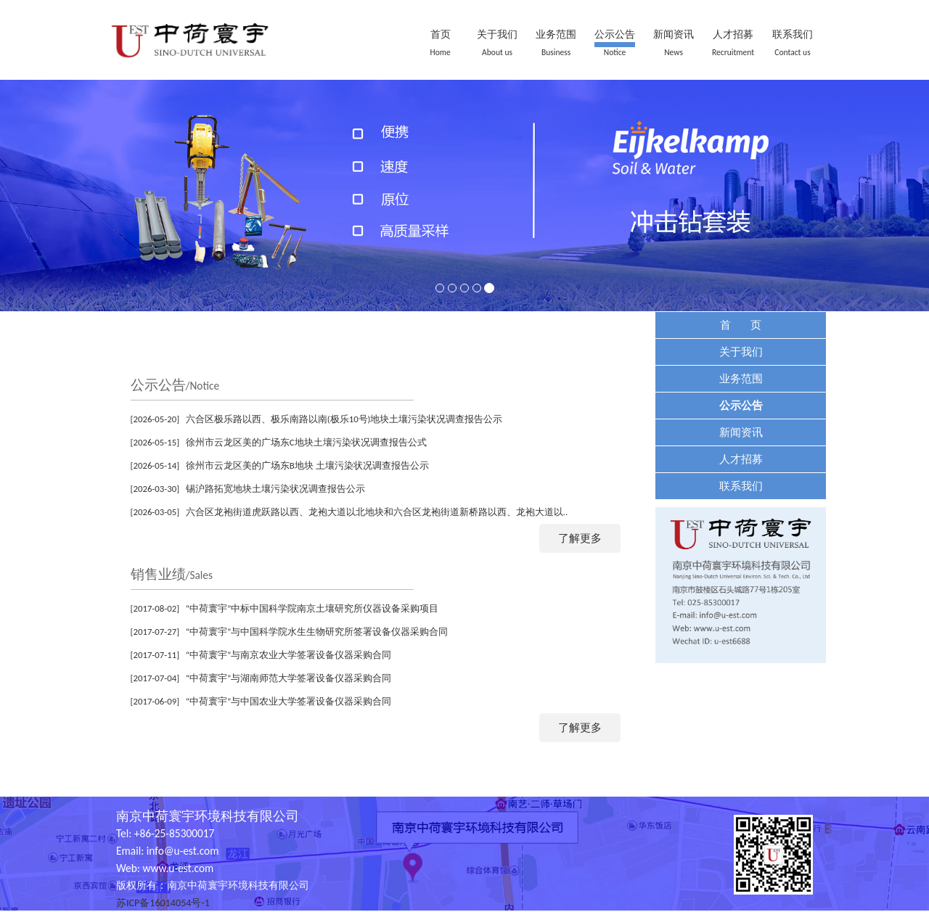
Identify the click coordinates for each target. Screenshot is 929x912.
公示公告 (614, 34)
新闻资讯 (673, 34)
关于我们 (497, 34)
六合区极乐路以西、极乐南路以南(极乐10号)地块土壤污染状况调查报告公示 (344, 419)
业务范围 (556, 34)
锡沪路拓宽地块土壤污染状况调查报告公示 (275, 488)
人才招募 (733, 34)
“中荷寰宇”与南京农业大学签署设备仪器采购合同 (289, 654)
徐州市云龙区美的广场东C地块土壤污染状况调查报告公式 (306, 442)
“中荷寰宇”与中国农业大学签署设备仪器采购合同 (289, 701)
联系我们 (792, 34)
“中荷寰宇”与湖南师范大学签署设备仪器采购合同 (289, 678)
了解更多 (580, 538)
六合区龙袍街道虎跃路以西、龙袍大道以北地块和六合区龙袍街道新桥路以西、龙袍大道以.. (377, 511)
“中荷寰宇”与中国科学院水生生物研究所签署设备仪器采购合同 (317, 631)
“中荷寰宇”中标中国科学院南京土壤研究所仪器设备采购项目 (312, 608)
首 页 (740, 325)
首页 (440, 34)
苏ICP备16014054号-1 (163, 903)
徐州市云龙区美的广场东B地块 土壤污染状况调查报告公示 (307, 465)
